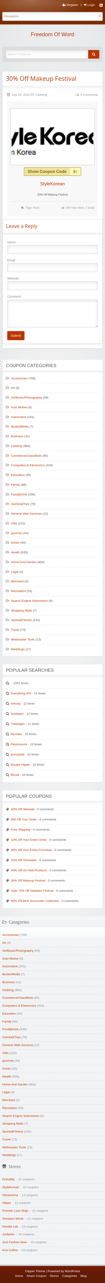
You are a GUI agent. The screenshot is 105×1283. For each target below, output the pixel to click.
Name (52, 247)
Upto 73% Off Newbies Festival (32, 890)
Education (17, 475)
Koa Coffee (10, 1250)
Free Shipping (20, 829)
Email (52, 265)
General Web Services (26, 513)
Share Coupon (36, 1276)
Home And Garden (24, 562)
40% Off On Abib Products (29, 870)
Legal (14, 571)
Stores (54, 1276)
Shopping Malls (21, 610)
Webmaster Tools (23, 639)
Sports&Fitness (21, 620)
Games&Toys (20, 504)
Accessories (19, 378)
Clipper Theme (35, 1271)
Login (89, 5)
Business (17, 436)
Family (15, 484)
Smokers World (12, 1218)
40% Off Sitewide (22, 809)
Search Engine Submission (29, 600)
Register (70, 5)
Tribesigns (18, 724)
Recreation (18, 591)
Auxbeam (17, 713)
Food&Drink (19, 494)
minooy (16, 703)
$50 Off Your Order (24, 819)
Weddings (17, 649)
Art (13, 387)
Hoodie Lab (10, 1226)
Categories (69, 1276)
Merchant (17, 581)
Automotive (18, 417)
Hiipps (6, 1202)
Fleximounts (19, 744)
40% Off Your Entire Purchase (31, 850)
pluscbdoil (17, 754)
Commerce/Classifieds (26, 455)
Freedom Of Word (52, 34)
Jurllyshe (8, 1234)
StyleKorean (52, 183)
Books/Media (20, 426)
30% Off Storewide (24, 860)
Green (15, 542)
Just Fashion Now (14, 1242)
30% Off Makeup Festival (41, 78)
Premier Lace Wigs (15, 1210)
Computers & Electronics (28, 465)
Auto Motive (19, 407)
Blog (84, 1276)
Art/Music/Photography (26, 397)
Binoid (15, 774)
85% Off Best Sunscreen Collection (35, 901)
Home (19, 1276)
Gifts (14, 523)
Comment (52, 311)
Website (52, 283)
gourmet (16, 533)
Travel (15, 629)
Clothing (41, 94)
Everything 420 (21, 693)
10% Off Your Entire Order (29, 839)
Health (15, 552)
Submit (16, 335)
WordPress (72, 1271)
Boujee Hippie (20, 764)
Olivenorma (10, 1195)
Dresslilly (8, 1179)
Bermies (16, 734)
